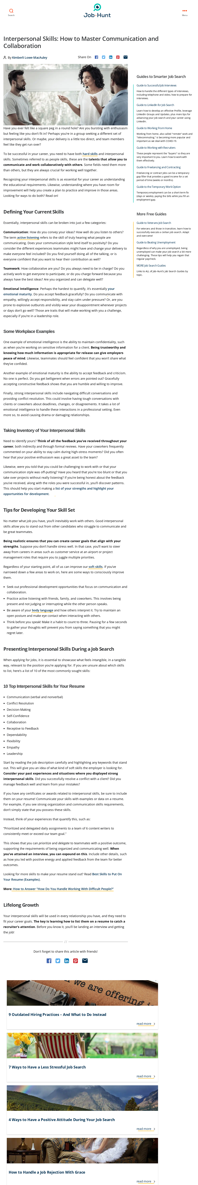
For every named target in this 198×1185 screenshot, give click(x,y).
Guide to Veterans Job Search (154, 222)
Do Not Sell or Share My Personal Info (73, 1131)
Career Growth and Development (22, 1082)
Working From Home (162, 1100)
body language (42, 609)
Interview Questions (102, 1070)
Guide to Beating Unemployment (156, 241)
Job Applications (100, 1082)
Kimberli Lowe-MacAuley (29, 57)
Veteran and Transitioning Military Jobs (173, 1094)
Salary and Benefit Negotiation (168, 1076)
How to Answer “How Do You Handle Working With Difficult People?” (63, 888)
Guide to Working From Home (154, 127)
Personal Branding (132, 1094)
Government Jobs (59, 1076)
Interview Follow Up (60, 1094)
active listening (28, 237)
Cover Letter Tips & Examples (19, 1094)
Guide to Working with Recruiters (156, 146)
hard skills (90, 153)
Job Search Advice (132, 1070)
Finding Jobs (10, 1100)
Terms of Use (12, 1131)
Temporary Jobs (159, 1088)
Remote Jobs (129, 1100)
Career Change (12, 1076)
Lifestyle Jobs (98, 1076)
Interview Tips (57, 1100)
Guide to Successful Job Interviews (156, 84)
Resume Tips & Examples (165, 1070)
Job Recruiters (99, 1100)
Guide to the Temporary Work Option (159, 185)
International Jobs (59, 1088)
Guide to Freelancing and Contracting (158, 166)
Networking (128, 1088)
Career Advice (11, 1070)
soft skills (96, 566)
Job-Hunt (98, 9)
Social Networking (161, 1082)
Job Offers (96, 1094)
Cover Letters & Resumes (17, 1088)
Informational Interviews (63, 1082)
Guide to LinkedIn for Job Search (155, 104)
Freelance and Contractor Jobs (66, 1070)
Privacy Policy (34, 1131)
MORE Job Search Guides (151, 264)
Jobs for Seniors (130, 1076)
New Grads (128, 1082)
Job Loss (95, 1088)
